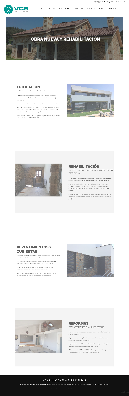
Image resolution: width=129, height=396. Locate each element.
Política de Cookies (75, 389)
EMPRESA (51, 8)
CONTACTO (113, 8)
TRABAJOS (102, 8)
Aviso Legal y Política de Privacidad (58, 389)
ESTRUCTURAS (78, 8)
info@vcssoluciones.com (114, 2)
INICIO (43, 8)
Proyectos (91, 8)
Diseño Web (125, 392)
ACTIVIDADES (64, 8)
